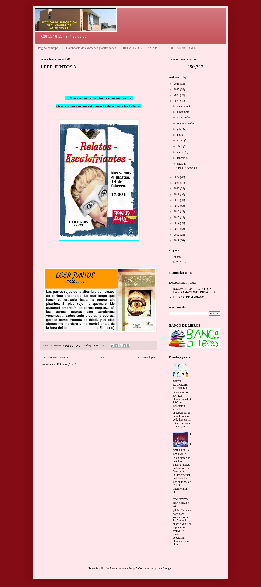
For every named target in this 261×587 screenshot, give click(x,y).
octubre (181, 117)
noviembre (183, 111)
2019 (177, 194)
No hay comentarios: (95, 345)
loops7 (133, 568)
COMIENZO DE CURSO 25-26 (182, 503)
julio (180, 129)
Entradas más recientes (55, 357)
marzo (181, 152)
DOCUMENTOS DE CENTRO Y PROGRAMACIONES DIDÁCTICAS (195, 290)
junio (180, 134)
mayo (180, 140)
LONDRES (179, 261)
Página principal (48, 48)
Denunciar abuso (181, 273)
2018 (177, 200)
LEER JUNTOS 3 (58, 66)
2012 (177, 234)
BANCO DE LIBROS (184, 325)
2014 (177, 223)
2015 (177, 217)
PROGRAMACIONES (181, 48)
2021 (177, 182)
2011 (177, 240)
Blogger (167, 568)
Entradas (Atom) (66, 364)
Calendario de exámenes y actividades (91, 48)
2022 (177, 177)
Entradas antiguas (146, 357)
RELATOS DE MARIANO (188, 297)
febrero (181, 157)
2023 (177, 101)
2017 (177, 205)
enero (180, 163)
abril (180, 146)
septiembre (183, 123)
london (177, 256)
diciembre (183, 106)
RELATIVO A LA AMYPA (141, 48)
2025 (177, 89)
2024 (177, 95)
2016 (177, 211)
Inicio (101, 357)
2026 (177, 83)
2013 (177, 228)
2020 (177, 188)
